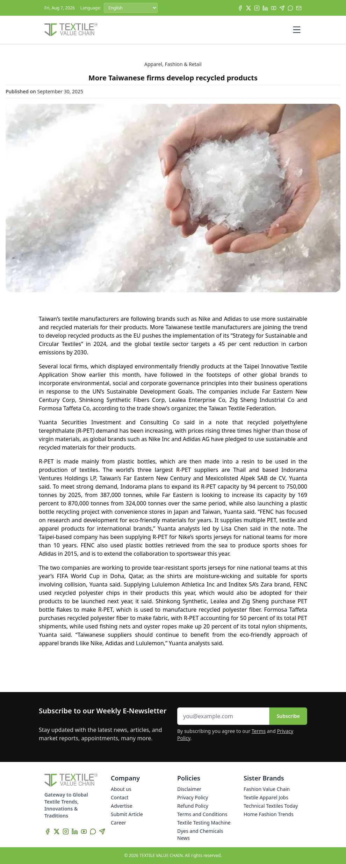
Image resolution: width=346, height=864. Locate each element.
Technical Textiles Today (271, 805)
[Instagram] (257, 8)
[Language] (131, 8)
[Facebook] (240, 8)
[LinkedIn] (265, 8)
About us (121, 789)
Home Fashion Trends (269, 814)
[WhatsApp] (290, 8)
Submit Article (127, 814)
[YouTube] (273, 8)
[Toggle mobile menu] (297, 30)
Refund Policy (192, 805)
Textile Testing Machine (204, 822)
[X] (248, 8)
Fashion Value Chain (267, 789)
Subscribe (288, 716)
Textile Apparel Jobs (266, 797)
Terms (259, 731)
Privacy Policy (192, 797)
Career (118, 822)
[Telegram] (282, 8)
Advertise (121, 805)
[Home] (71, 30)
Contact (120, 797)
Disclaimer (189, 789)
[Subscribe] (299, 8)
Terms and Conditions (202, 814)
